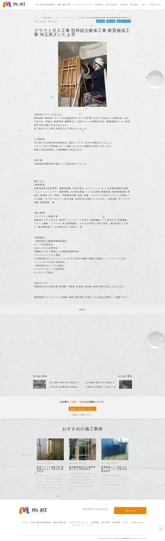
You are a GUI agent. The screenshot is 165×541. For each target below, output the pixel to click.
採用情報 (95, 522)
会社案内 (124, 4)
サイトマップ (78, 525)
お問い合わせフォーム (82, 408)
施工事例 (47, 17)
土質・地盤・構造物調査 (41, 522)
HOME (25, 522)
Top (37, 17)
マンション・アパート (65, 17)
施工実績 (134, 4)
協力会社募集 (111, 4)
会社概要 (116, 522)
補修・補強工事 (59, 522)
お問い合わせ (137, 522)
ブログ (126, 522)
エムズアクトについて (79, 522)
